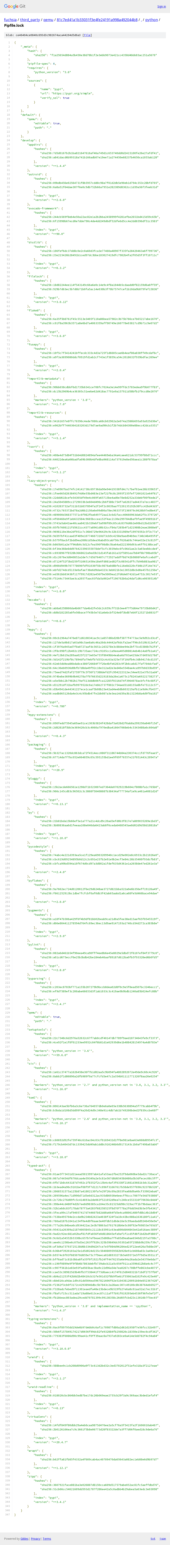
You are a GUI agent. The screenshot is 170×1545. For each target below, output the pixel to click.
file (87, 35)
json (162, 1538)
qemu (48, 19)
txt (153, 1538)
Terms (47, 1539)
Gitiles (24, 1539)
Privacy (35, 1539)
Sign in (161, 6)
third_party (30, 19)
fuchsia (10, 19)
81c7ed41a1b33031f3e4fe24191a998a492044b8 (97, 19)
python (151, 19)
